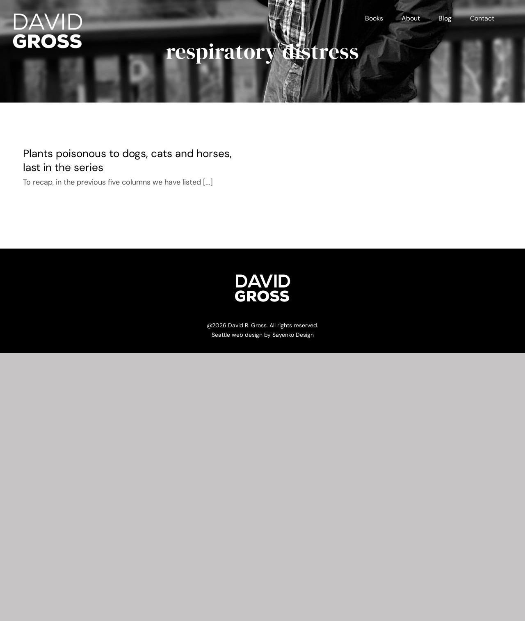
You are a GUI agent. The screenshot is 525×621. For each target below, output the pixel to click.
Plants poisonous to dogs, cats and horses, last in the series (127, 160)
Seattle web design (237, 334)
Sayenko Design (293, 334)
